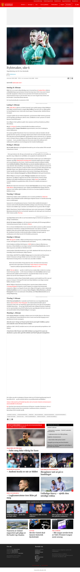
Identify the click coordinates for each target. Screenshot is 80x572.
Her (8, 406)
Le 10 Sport (13, 126)
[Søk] (76, 4)
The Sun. (20, 213)
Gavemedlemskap (38, 1)
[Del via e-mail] (72, 78)
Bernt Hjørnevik (15, 550)
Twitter (37, 555)
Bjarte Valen (20, 553)
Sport (36, 179)
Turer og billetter (44, 4)
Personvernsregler (36, 565)
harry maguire (11, 416)
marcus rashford (49, 414)
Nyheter (23, 4)
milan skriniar (39, 414)
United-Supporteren (48, 1)
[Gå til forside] (7, 5)
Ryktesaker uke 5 (17, 82)
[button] (71, 509)
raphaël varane (11, 414)
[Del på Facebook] (68, 78)
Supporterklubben (66, 1)
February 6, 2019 (36, 266)
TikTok (37, 560)
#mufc (32, 264)
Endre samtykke (45, 565)
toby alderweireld (30, 416)
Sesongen (30, 4)
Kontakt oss (75, 1)
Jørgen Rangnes (15, 551)
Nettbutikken (54, 4)
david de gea (20, 416)
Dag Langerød (17, 549)
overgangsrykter (22, 414)
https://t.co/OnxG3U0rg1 (40, 264)
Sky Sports (13, 239)
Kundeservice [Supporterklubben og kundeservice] (37, 550)
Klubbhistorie (57, 1)
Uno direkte (37, 553)
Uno (37, 4)
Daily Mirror (10, 187)
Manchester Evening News (24, 160)
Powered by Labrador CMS (40, 570)
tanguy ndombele (51, 416)
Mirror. (30, 224)
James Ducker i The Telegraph (19, 302)
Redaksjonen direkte (39, 552)
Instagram (38, 558)
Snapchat (37, 559)
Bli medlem (68, 4)
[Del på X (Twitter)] (70, 78)
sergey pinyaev (41, 416)
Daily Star (45, 196)
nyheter (31, 414)
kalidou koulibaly (61, 414)
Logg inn (62, 4)
